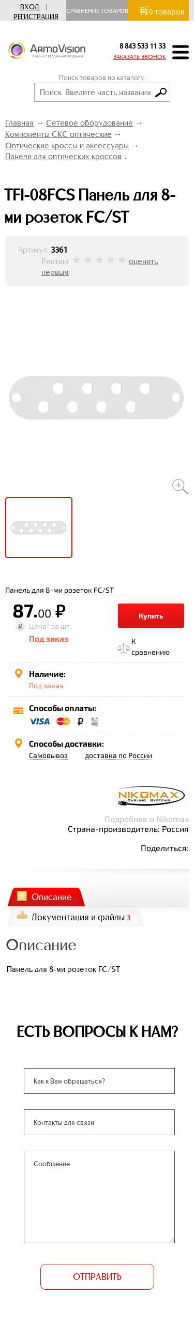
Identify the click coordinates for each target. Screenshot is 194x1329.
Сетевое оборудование (89, 123)
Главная (19, 123)
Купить (151, 615)
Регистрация (35, 16)
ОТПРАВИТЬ (97, 1276)
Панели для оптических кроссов (63, 156)
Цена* (39, 626)
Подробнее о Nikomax (147, 819)
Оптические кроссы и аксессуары (67, 145)
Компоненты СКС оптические (58, 134)
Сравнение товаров (99, 10)
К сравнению (150, 646)
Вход (29, 7)
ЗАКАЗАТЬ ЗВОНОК (139, 56)
